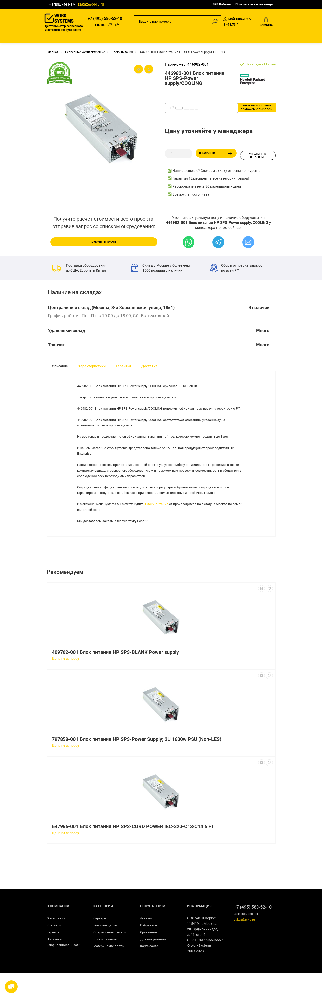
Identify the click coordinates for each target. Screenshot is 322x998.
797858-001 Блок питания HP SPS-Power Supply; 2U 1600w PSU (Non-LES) (136, 765)
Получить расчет (104, 242)
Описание (60, 367)
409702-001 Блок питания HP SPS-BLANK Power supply (115, 678)
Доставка (149, 367)
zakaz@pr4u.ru (91, 4)
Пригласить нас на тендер (254, 4)
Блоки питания (162, 523)
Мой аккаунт (235, 19)
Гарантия (123, 367)
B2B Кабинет (222, 4)
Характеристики (92, 367)
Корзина (266, 22)
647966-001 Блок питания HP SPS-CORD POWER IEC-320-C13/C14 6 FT (133, 852)
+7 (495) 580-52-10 (105, 19)
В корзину (217, 156)
